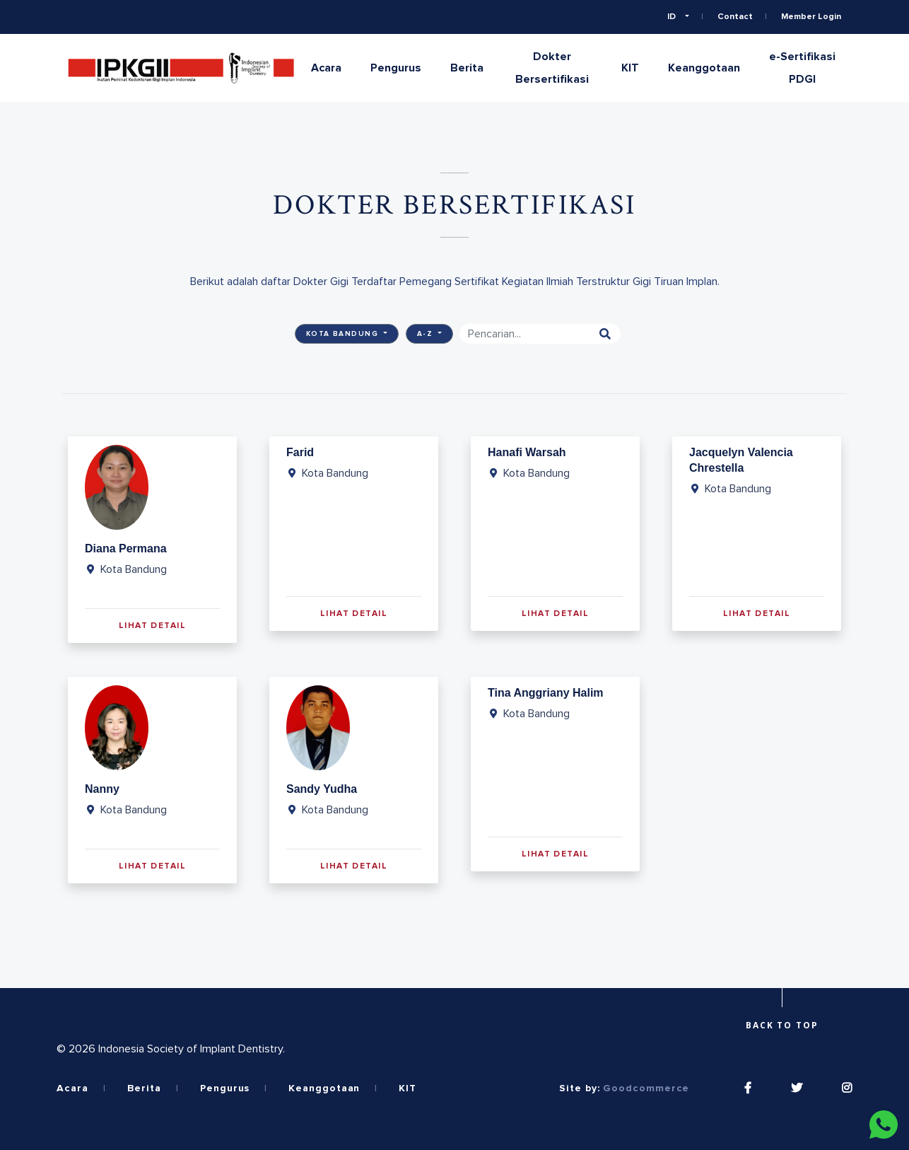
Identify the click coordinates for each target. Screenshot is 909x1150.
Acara (326, 68)
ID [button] (672, 17)
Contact (735, 17)
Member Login (811, 17)
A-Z (426, 333)
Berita (466, 68)
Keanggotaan (704, 68)
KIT (630, 68)
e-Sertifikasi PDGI (802, 68)
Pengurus (395, 68)
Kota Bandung (344, 333)
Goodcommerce (646, 1088)
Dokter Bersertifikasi (552, 68)
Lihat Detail (152, 626)
